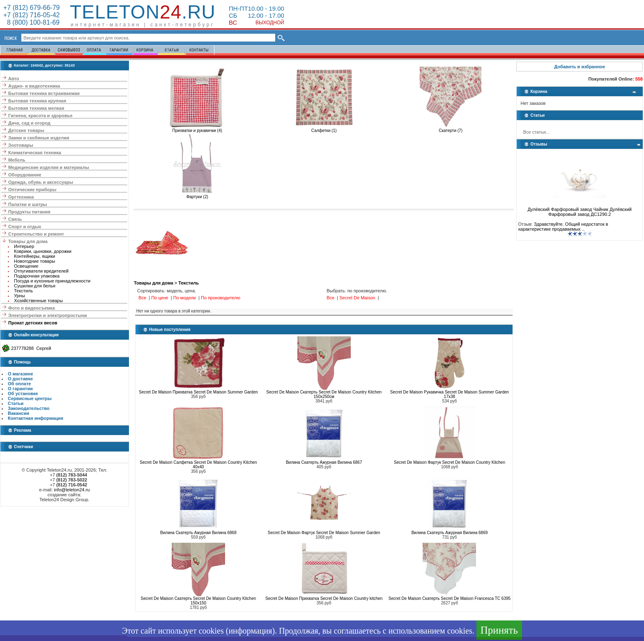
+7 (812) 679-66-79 (31, 7)
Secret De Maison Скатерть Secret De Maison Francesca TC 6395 (450, 598)
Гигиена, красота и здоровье (40, 115)
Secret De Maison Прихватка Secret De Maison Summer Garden (198, 392)
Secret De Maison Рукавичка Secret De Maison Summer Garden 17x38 (449, 394)
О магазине (20, 373)
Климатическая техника (34, 152)
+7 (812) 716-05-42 (31, 15)
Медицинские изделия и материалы (48, 167)
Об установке (23, 393)
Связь (15, 219)
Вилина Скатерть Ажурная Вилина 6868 (198, 532)
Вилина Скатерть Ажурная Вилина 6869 (450, 532)
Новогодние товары (34, 261)
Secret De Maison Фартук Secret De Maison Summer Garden (324, 532)
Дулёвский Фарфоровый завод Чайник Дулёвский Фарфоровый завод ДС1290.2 (579, 210)
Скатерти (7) (450, 129)
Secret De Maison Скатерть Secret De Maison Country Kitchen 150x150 (198, 600)
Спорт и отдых (24, 226)
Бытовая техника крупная (37, 100)
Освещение (26, 266)
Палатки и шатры (27, 204)
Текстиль (23, 290)
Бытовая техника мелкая (36, 108)
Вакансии (18, 413)
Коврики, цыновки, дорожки (42, 251)
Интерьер (24, 246)
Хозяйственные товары (38, 300)
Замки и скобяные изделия (38, 137)
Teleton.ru (143, 12)
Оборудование (24, 174)
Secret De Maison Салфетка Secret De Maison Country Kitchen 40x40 (198, 464)
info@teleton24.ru (72, 489)
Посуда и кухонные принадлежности (52, 280)
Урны (19, 295)
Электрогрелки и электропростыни (47, 315)
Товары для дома (28, 241)
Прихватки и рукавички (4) (197, 129)
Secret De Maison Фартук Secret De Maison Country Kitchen (449, 462)
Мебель (16, 159)
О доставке (20, 378)
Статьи (15, 403)
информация (250, 630)
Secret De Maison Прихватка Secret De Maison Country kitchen (323, 598)
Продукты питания (29, 211)
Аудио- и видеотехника (34, 85)
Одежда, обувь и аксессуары (40, 182)
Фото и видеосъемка (31, 307)
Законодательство (29, 408)
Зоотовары (20, 145)
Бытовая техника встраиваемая (44, 93)
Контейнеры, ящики (34, 256)
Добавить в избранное (579, 66)
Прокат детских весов (32, 322)
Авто (13, 78)
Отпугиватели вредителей (41, 270)
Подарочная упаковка (37, 275)
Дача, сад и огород (29, 122)
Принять (499, 630)
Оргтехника (21, 196)
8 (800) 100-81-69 (31, 22)
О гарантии (20, 388)
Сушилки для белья (34, 285)
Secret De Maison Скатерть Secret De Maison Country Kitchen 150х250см (324, 394)
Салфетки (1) (324, 129)
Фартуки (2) (197, 195)
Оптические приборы (32, 189)
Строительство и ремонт (36, 233)
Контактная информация (35, 418)
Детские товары (26, 130)
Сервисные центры (30, 398)
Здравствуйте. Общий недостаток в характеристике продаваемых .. (563, 226)
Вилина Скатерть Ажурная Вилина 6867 (324, 462)
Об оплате (19, 383)
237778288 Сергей (31, 348)
